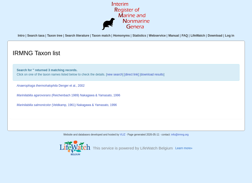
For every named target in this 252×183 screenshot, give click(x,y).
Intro (21, 35)
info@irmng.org (180, 134)
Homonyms (121, 35)
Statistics (139, 35)
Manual (173, 35)
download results (152, 74)
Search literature (77, 35)
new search (114, 74)
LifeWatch (198, 35)
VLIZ (122, 134)
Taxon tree (54, 35)
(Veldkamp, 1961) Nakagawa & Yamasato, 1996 (67, 105)
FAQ (185, 35)
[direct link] (131, 74)
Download (215, 35)
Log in (229, 35)
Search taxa (35, 35)
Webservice (157, 35)
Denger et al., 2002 (51, 85)
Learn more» (183, 148)
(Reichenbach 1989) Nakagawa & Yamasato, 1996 (68, 95)
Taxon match (101, 35)
